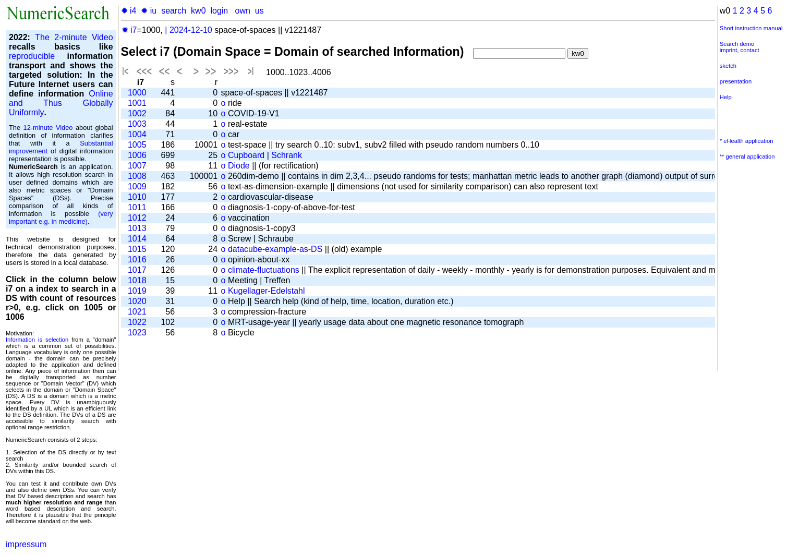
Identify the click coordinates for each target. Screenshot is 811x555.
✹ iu (148, 10)
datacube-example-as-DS (275, 249)
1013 (137, 228)
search (173, 10)
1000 (137, 92)
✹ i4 (129, 10)
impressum (26, 544)
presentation (736, 81)
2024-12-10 (191, 30)
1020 (137, 301)
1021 (137, 311)
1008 (137, 176)
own (242, 10)
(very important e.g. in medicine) (61, 217)
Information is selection (37, 339)
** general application (747, 156)
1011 (137, 207)
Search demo (737, 44)
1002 (137, 113)
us (259, 10)
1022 (137, 322)
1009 (137, 186)
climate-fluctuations (263, 270)
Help (726, 97)
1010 (137, 196)
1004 (137, 134)
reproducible (32, 56)
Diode (239, 165)
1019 (137, 290)
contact (750, 50)
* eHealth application (746, 141)
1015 (137, 249)
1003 (137, 123)
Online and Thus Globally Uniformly (61, 103)
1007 (137, 165)
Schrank (286, 155)
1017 (137, 270)
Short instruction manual (751, 28)
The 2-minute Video (74, 37)
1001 (137, 103)
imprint (728, 50)
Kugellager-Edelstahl (266, 290)
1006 (137, 155)
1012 (137, 217)
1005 (137, 144)
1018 (137, 280)
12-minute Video (48, 127)
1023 (137, 332)
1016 (137, 259)
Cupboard (246, 155)
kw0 (198, 10)
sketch (728, 66)
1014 (137, 238)
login (219, 10)
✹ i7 (129, 30)
